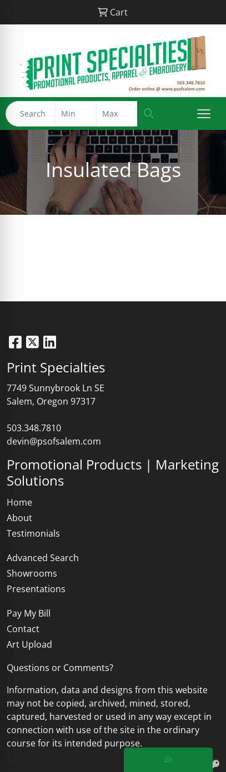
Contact (23, 629)
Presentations (36, 589)
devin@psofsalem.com (54, 441)
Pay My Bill (29, 613)
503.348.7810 (34, 428)
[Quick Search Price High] (117, 114)
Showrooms (32, 573)
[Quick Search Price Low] (76, 114)
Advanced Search (43, 558)
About (19, 518)
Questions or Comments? (60, 668)
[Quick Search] (31, 114)
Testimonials (33, 533)
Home (19, 502)
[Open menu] (204, 114)
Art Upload (29, 644)
